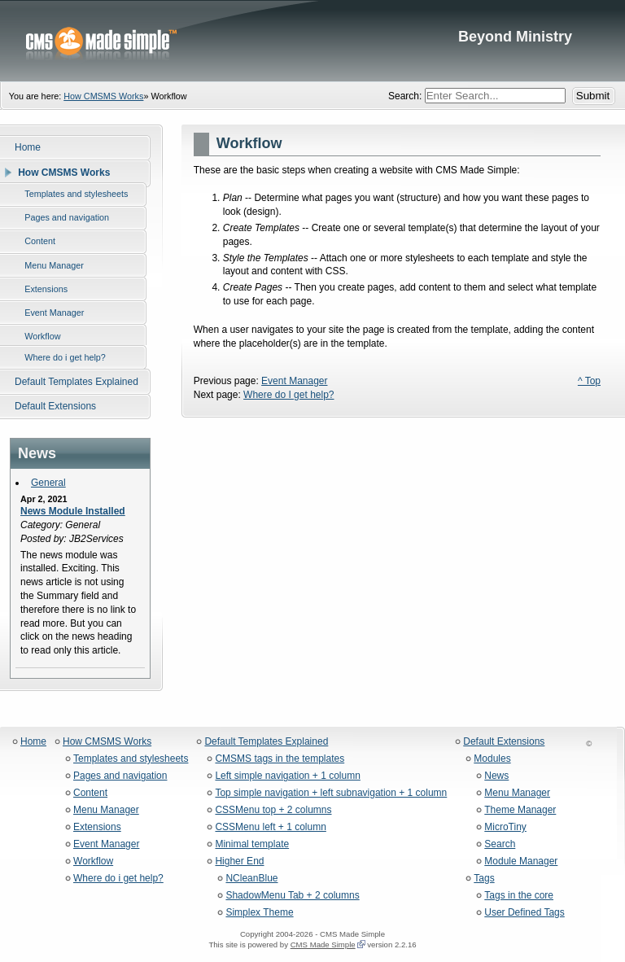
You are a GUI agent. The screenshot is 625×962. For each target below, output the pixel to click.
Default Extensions (503, 742)
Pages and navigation (120, 776)
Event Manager (294, 381)
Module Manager (520, 861)
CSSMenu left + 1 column (270, 827)
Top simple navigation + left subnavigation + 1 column (331, 793)
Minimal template (252, 844)
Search (499, 844)
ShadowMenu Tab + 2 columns (292, 895)
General (48, 482)
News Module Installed (72, 511)
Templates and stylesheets (130, 759)
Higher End (239, 861)
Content (90, 793)
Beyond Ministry (312, 40)
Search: (406, 96)
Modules (492, 759)
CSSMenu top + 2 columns (273, 810)
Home (33, 742)
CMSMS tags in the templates (279, 759)
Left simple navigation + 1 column (287, 776)
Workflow (93, 861)
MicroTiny (505, 827)
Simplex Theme (259, 912)
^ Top (589, 381)
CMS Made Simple (323, 944)
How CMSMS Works (103, 96)
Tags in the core (518, 895)
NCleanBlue (251, 878)
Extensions (97, 827)
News (496, 776)
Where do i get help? (118, 878)
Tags (484, 878)
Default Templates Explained (266, 742)
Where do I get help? (288, 394)
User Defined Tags (524, 912)
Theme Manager (520, 810)
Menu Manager (106, 810)
